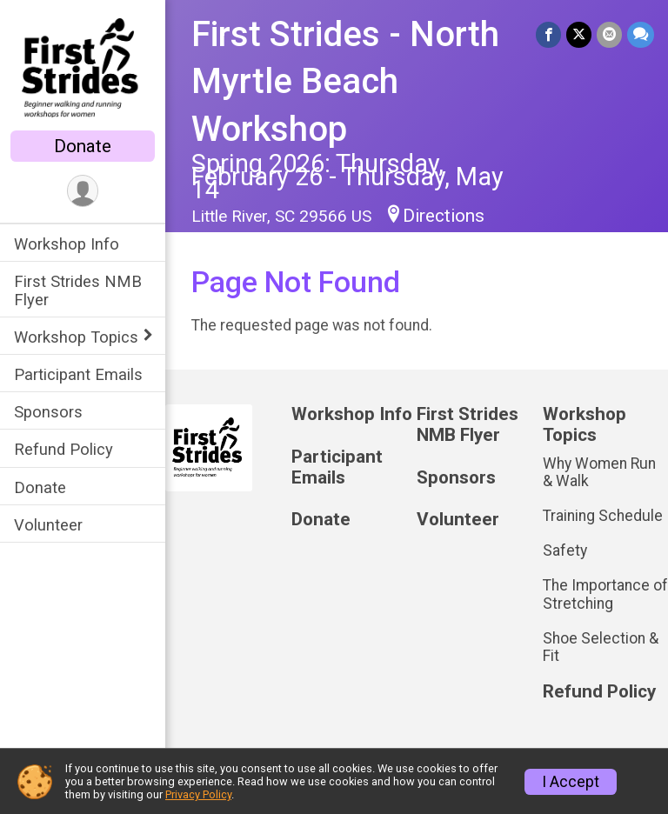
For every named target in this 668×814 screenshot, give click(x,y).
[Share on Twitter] (578, 34)
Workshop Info (66, 244)
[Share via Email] (609, 34)
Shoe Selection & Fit (600, 647)
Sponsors (48, 412)
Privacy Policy (198, 794)
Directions (443, 215)
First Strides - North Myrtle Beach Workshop (345, 82)
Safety (565, 550)
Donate (82, 146)
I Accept (570, 782)
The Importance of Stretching (605, 594)
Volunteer (48, 525)
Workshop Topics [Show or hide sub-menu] (76, 337)
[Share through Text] (640, 34)
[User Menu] (83, 191)
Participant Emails (78, 374)
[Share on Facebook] (548, 34)
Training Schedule (603, 515)
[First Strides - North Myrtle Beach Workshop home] (83, 67)
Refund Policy (63, 449)
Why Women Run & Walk (599, 472)
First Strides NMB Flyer (78, 290)
